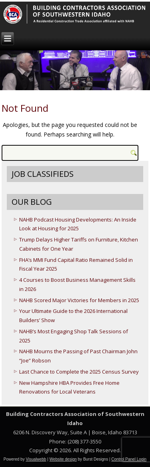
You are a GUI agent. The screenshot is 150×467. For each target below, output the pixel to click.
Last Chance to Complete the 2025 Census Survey (79, 371)
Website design (63, 459)
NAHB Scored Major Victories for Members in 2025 (79, 300)
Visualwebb (36, 459)
